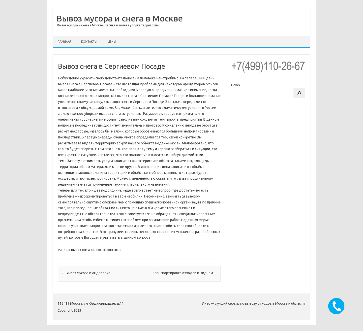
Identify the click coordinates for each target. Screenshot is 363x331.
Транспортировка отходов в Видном (185, 273)
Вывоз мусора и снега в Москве (120, 18)
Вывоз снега (80, 249)
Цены (112, 41)
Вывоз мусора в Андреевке (85, 273)
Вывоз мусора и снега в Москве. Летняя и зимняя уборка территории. (108, 25)
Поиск (235, 85)
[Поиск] (299, 93)
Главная (64, 41)
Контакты (89, 41)
